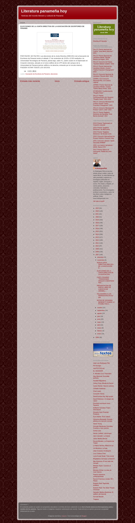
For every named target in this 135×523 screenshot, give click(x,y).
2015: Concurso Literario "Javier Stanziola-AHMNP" (103, 141)
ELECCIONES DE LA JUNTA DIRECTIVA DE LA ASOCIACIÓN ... (105, 272)
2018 (97, 223)
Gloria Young (97, 424)
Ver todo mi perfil (98, 201)
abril (98, 325)
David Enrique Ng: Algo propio (103, 396)
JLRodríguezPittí (101, 168)
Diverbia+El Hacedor (100, 41)
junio (99, 319)
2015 (97, 231)
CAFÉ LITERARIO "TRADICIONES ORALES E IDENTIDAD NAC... (105, 279)
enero (99, 334)
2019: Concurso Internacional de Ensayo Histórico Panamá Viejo (104, 137)
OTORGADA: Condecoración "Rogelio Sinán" (103, 92)
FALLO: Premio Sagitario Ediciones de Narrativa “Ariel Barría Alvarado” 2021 (102, 114)
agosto (99, 313)
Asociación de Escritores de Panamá (37, 74)
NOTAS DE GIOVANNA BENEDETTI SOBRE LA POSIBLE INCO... (105, 302)
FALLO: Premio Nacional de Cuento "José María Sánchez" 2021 (103, 51)
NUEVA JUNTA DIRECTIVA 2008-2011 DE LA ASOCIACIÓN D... (105, 265)
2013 (97, 237)
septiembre (101, 310)
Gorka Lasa (97, 431)
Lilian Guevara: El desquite (102, 451)
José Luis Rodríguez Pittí (101, 363)
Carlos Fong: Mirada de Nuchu (103, 383)
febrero (99, 331)
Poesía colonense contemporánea (99, 475)
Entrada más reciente (30, 81)
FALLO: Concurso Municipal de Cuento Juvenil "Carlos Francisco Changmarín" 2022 (103, 103)
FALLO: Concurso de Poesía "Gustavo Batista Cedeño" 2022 (103, 62)
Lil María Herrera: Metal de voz (103, 445)
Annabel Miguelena (99, 380)
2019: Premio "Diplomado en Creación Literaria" (102, 124)
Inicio (57, 81)
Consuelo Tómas (98, 394)
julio (98, 316)
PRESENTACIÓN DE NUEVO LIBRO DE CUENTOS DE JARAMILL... (104, 288)
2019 (97, 220)
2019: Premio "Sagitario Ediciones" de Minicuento (101, 128)
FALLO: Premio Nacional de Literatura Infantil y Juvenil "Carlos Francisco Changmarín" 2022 (103, 68)
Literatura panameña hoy (44, 11)
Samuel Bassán (98, 496)
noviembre (101, 260)
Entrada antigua (81, 81)
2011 (97, 243)
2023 (97, 208)
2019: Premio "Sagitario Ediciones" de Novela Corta (102, 133)
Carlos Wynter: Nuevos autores (103, 386)
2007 (97, 254)
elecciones (54, 74)
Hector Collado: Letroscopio (102, 433)
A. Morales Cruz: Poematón (102, 373)
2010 (97, 246)
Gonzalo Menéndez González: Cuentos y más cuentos (103, 427)
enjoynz (64, 516)
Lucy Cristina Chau (99, 453)
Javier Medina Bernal (100, 438)
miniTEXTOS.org (98, 368)
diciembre (100, 257)
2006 (97, 337)
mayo (99, 322)
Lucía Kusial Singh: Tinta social (103, 456)
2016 (97, 228)
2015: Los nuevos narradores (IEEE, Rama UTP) (103, 146)
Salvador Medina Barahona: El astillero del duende (103, 493)
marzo (99, 328)
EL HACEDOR (98, 371)
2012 (97, 240)
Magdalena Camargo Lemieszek (104, 459)
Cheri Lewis (97, 391)
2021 (97, 214)
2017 (97, 225)
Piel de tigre (97, 366)
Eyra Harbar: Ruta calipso (101, 416)
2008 (97, 251)
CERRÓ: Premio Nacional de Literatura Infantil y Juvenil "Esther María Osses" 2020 (102, 86)
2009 (97, 249)
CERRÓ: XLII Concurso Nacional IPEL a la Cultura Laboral (102, 80)
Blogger (84, 516)
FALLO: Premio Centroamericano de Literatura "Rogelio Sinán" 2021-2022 (103, 97)
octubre (100, 307)
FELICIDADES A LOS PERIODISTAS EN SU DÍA (105, 295)
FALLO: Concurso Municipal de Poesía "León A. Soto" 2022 (103, 109)
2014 (97, 234)
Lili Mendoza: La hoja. (100, 448)
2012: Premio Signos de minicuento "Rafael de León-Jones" (102, 151)
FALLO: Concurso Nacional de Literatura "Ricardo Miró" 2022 (103, 75)
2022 (97, 211)
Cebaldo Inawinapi (99, 388)
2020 (97, 217)
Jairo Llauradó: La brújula (101, 436)
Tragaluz (96, 499)
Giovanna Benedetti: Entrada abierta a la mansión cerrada (102, 420)
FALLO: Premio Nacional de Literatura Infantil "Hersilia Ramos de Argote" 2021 (102, 57)
